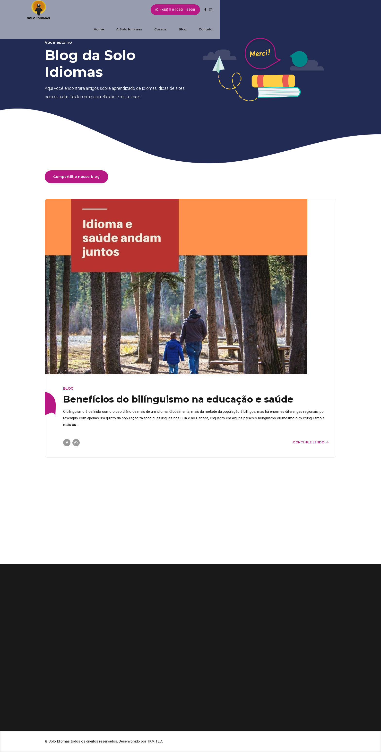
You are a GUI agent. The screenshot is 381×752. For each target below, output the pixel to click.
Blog (231, 10)
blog (68, 388)
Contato (254, 10)
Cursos (209, 10)
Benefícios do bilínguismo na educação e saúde (178, 399)
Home (147, 10)
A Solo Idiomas (178, 10)
